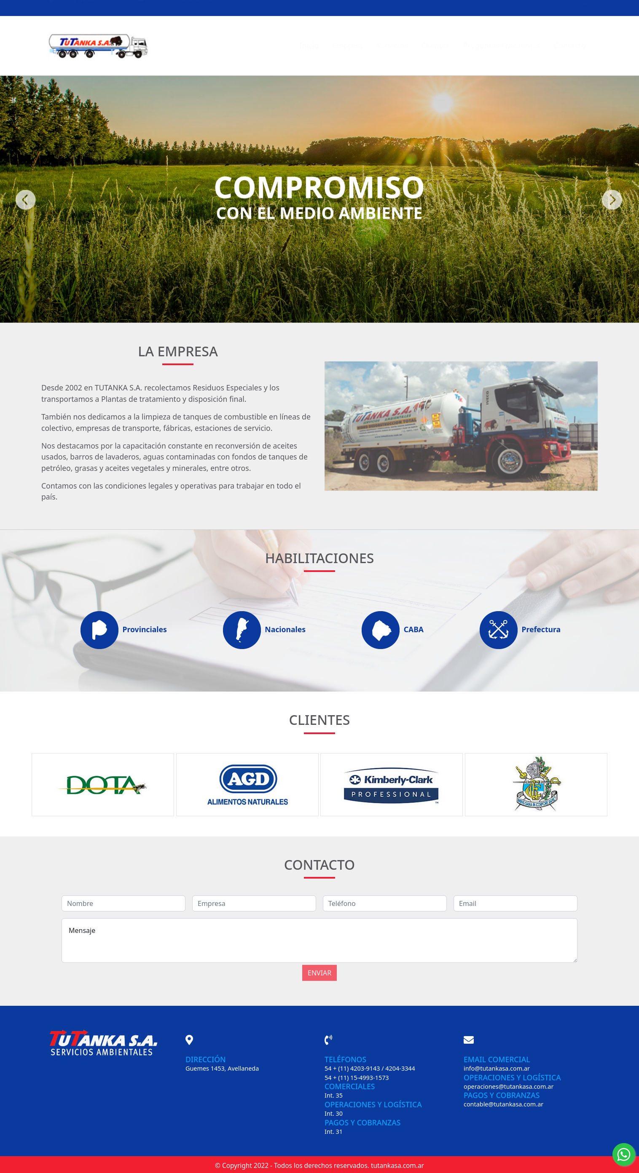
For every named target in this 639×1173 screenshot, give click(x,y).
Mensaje (319, 940)
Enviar (319, 963)
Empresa (347, 45)
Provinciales (122, 630)
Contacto (570, 45)
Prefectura (519, 630)
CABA (392, 630)
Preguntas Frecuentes (502, 45)
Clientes (435, 45)
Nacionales (263, 630)
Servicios (392, 45)
